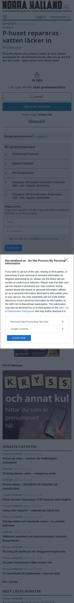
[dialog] (37, 301)
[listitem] (37, 321)
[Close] (67, 261)
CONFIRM (19, 338)
